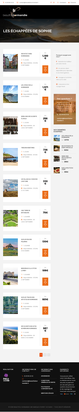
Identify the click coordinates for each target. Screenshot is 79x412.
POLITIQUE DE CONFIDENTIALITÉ (46, 388)
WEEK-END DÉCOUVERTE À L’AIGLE (66, 158)
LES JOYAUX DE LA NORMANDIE (67, 136)
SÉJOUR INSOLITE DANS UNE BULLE (67, 146)
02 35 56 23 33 (64, 115)
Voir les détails (45, 69)
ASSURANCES (45, 376)
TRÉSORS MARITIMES (27, 148)
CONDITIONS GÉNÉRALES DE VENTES (48, 381)
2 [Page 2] (44, 355)
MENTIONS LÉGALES (47, 393)
